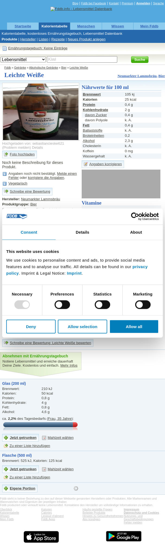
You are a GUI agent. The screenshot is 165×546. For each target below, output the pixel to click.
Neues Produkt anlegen (87, 39)
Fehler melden (133, 522)
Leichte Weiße (79, 67)
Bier (63, 67)
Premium (127, 3)
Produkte (9, 39)
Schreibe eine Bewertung (30, 191)
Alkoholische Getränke (43, 67)
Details (37, 147)
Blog (75, 3)
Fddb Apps (48, 519)
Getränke (20, 67)
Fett (86, 125)
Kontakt (114, 3)
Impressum (131, 509)
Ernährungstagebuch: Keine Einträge (38, 48)
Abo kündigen (91, 519)
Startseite (23, 26)
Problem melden (16, 147)
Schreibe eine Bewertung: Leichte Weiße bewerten (50, 343)
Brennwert (92, 94)
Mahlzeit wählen (61, 438)
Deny (31, 326)
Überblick (6, 509)
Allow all (134, 326)
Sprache (158, 3)
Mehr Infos (68, 365)
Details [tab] (82, 232)
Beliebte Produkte (93, 512)
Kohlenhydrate (95, 110)
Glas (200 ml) (14, 383)
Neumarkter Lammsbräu (137, 76)
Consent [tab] (29, 232)
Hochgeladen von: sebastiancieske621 (33, 143)
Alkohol (89, 141)
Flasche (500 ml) (17, 455)
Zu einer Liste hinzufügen (29, 446)
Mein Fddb (149, 26)
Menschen (86, 26)
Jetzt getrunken (23, 438)
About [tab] (136, 232)
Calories (46, 512)
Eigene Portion (22, 488)
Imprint (74, 273)
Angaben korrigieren (105, 164)
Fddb (7, 67)
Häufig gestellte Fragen (97, 509)
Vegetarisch (17, 183)
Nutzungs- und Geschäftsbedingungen (139, 517)
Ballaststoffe (92, 130)
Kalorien (46, 509)
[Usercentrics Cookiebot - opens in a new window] (135, 216)
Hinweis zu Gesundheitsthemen (102, 516)
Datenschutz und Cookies (141, 512)
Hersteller (28, 39)
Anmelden (143, 3)
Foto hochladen (22, 154)
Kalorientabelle (55, 26)
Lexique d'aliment (52, 516)
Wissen (117, 26)
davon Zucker (96, 115)
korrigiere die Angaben (46, 178)
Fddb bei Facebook (93, 3)
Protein (89, 105)
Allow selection (82, 326)
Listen (44, 39)
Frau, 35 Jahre (60, 419)
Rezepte (58, 39)
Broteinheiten (93, 136)
